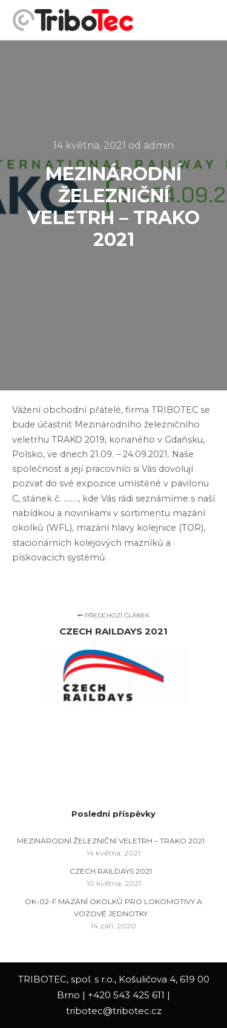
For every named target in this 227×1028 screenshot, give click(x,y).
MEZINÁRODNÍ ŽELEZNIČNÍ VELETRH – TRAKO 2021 (111, 840)
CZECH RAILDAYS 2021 (111, 871)
